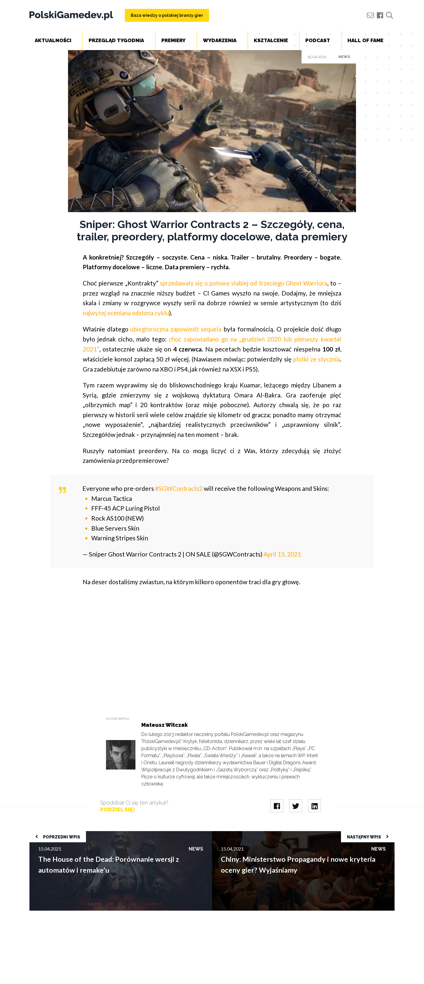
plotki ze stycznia (316, 358)
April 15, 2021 (283, 553)
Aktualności (53, 40)
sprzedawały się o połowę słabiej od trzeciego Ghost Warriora (243, 283)
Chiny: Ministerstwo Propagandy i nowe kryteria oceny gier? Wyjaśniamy (285, 833)
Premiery (173, 40)
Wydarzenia (219, 40)
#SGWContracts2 (179, 487)
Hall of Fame (365, 40)
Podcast (317, 40)
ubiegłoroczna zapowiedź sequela (176, 328)
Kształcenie (271, 40)
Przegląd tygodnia (116, 40)
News (344, 57)
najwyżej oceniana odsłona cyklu (127, 312)
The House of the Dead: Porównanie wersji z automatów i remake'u (96, 833)
